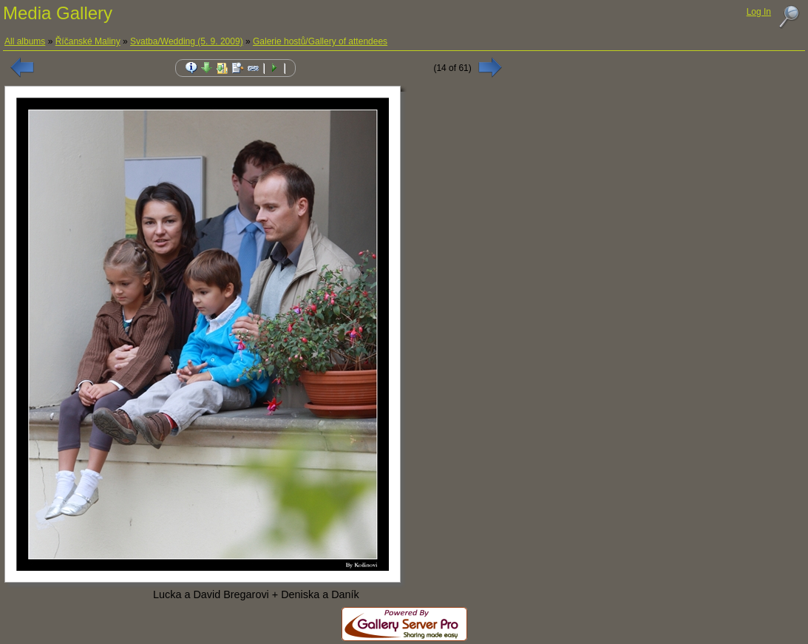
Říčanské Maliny (87, 41)
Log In (759, 12)
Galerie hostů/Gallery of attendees (320, 41)
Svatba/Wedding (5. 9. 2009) (186, 41)
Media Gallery (57, 13)
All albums (24, 41)
